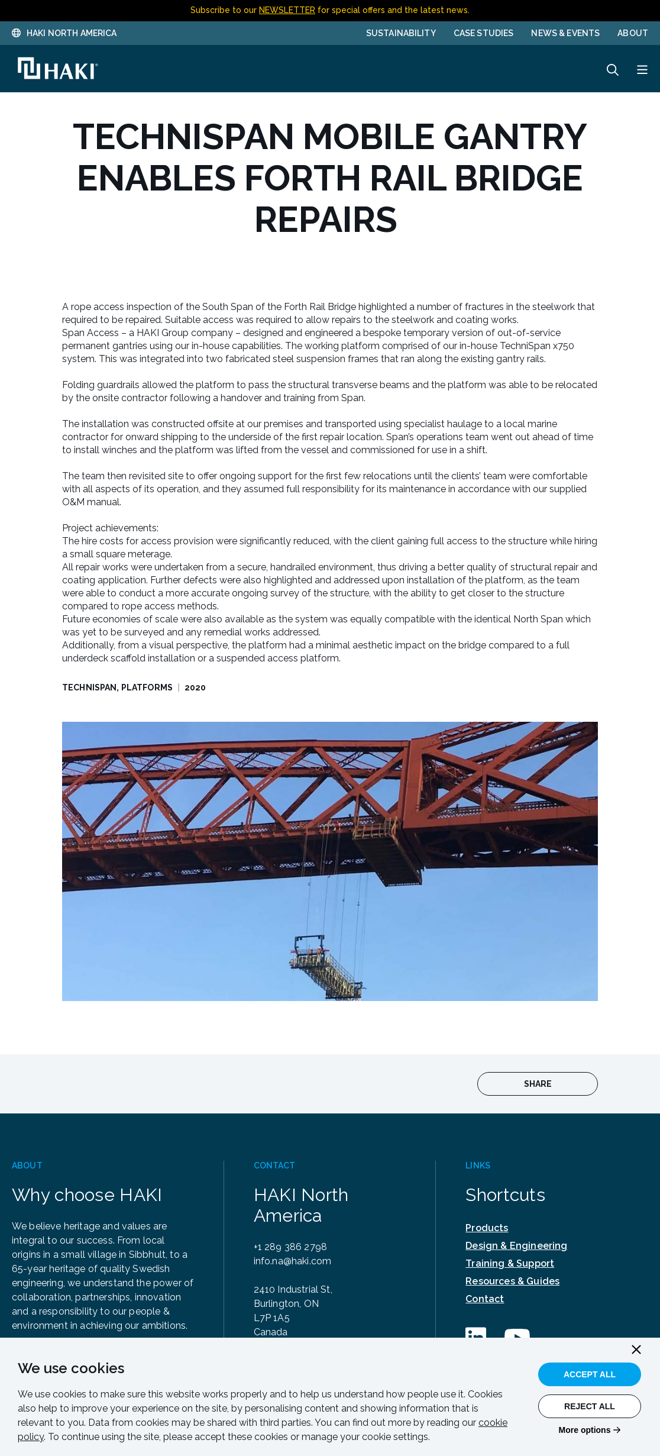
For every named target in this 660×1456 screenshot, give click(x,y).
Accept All (590, 1374)
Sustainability (401, 33)
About (632, 33)
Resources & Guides (512, 1281)
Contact (484, 1299)
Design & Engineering (516, 1245)
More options (585, 1430)
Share (538, 1084)
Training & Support (509, 1263)
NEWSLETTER (287, 10)
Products (486, 1228)
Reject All (589, 1406)
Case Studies (484, 33)
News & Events (565, 33)
